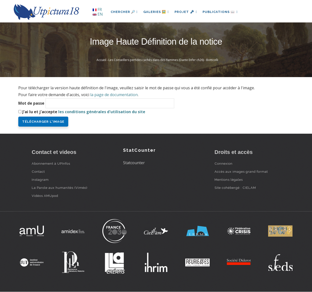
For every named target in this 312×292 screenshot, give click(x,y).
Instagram (40, 179)
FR (97, 9)
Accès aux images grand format (241, 171)
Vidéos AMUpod (45, 196)
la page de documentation (114, 94)
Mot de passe (31, 103)
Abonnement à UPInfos (51, 163)
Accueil (101, 60)
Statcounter (134, 162)
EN (98, 14)
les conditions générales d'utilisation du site (101, 111)
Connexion (223, 163)
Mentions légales (228, 179)
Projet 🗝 (186, 12)
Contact (38, 171)
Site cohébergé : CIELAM (235, 188)
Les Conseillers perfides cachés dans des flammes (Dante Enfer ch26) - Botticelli (163, 60)
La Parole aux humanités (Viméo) (60, 188)
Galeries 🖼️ (156, 12)
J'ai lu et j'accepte (83, 111)
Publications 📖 (220, 12)
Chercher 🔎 (124, 12)
